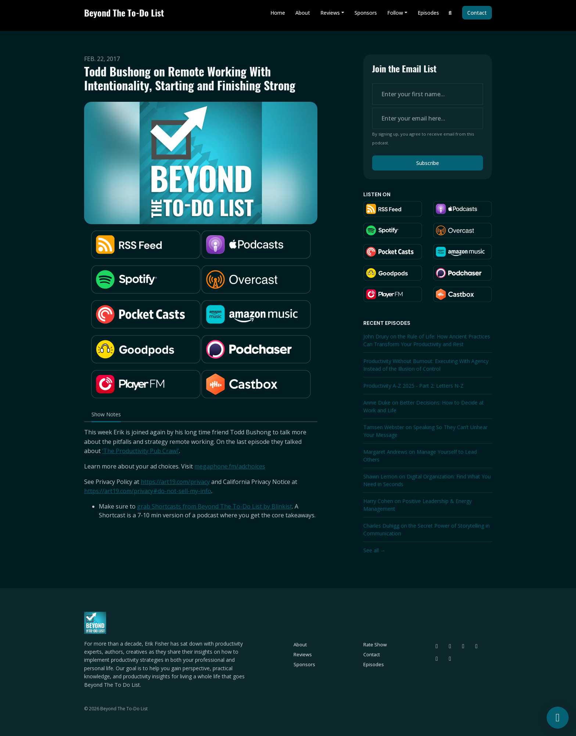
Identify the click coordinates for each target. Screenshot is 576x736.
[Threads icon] (450, 646)
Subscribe (427, 162)
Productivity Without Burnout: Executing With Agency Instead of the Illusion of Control (426, 365)
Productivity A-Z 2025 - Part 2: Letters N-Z (413, 385)
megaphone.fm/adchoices (229, 466)
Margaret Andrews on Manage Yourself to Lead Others (420, 455)
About (302, 12)
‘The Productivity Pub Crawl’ (140, 451)
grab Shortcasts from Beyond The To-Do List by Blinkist (214, 506)
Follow (395, 12)
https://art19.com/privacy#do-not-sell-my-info (147, 491)
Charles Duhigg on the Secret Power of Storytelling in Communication (426, 529)
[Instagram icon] (463, 646)
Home (277, 12)
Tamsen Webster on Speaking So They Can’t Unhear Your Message (425, 431)
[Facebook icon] (436, 658)
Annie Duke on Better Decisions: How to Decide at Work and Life (423, 406)
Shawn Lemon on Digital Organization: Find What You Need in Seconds (427, 480)
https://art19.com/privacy (175, 482)
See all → (374, 550)
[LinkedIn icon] (476, 646)
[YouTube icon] (450, 658)
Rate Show (375, 644)
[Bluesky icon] (436, 646)
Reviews (330, 12)
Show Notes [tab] (106, 414)
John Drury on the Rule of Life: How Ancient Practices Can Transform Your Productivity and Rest (426, 340)
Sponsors (365, 12)
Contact (477, 12)
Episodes (428, 12)
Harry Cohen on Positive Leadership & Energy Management (417, 505)
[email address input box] (427, 118)
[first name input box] (427, 94)
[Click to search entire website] (450, 12)
